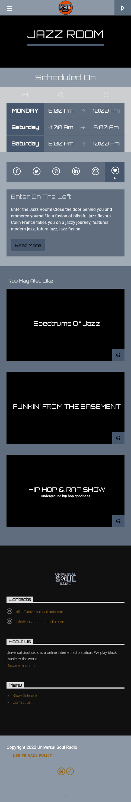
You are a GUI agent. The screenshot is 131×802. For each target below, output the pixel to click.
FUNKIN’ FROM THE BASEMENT (67, 406)
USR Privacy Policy (32, 755)
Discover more (21, 666)
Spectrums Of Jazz (67, 323)
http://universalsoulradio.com (40, 612)
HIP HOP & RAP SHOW (66, 489)
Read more (28, 245)
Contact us (22, 702)
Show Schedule (25, 695)
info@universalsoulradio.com (40, 622)
